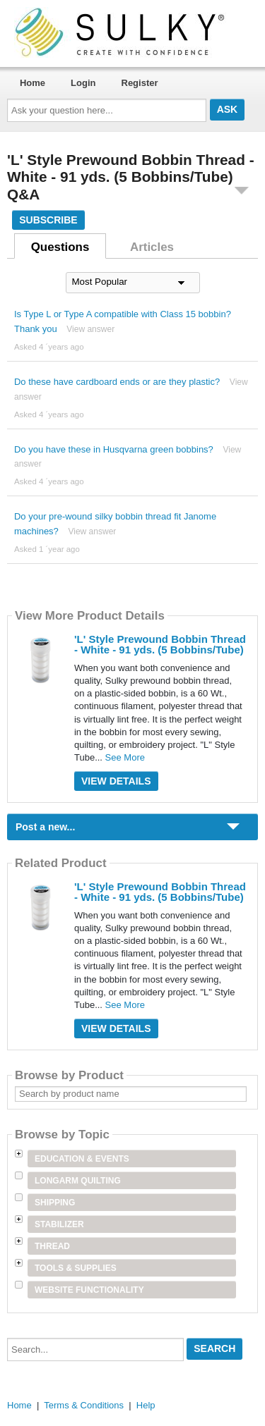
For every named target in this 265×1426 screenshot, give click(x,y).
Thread (52, 1246)
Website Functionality (89, 1290)
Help (145, 1405)
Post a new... (45, 826)
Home (32, 83)
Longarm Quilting (78, 1181)
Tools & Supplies (76, 1268)
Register (140, 83)
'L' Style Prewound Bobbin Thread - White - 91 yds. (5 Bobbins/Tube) (160, 644)
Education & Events (82, 1159)
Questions (60, 247)
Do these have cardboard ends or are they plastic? (117, 381)
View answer (90, 329)
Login (83, 83)
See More (125, 757)
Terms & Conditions (84, 1405)
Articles (152, 247)
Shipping (55, 1202)
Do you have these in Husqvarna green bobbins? (113, 449)
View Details (116, 781)
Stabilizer (59, 1224)
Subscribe (48, 220)
